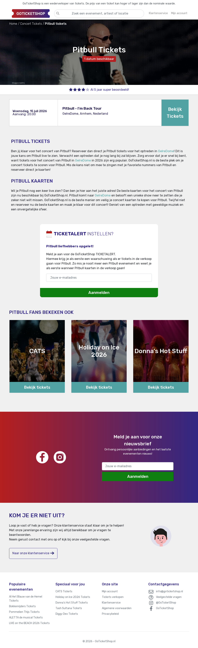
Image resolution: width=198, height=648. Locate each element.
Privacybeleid (110, 614)
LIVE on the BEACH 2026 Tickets (29, 623)
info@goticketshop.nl (169, 591)
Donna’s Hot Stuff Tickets (71, 602)
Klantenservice (111, 602)
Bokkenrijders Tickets (22, 606)
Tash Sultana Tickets (68, 608)
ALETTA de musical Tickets (26, 617)
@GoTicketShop (166, 602)
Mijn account (110, 591)
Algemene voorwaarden (116, 608)
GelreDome (166, 151)
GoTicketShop (165, 608)
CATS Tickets (63, 591)
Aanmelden (98, 292)
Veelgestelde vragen (169, 597)
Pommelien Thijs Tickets (24, 612)
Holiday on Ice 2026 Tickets (72, 597)
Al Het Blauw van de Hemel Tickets (25, 598)
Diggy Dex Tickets (66, 614)
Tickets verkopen (113, 597)
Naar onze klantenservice (33, 553)
